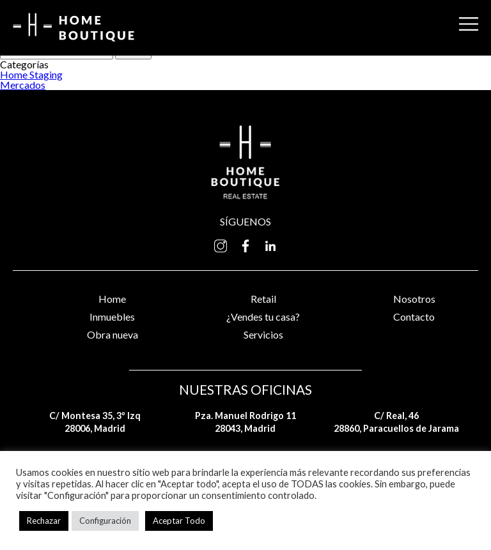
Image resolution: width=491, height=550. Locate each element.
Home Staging (31, 74)
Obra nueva (112, 334)
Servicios (263, 334)
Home (112, 299)
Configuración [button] (105, 521)
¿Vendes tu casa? (263, 316)
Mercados (22, 85)
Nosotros (414, 299)
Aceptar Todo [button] (179, 521)
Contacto (414, 316)
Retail (263, 299)
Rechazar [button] (44, 521)
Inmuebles (112, 316)
